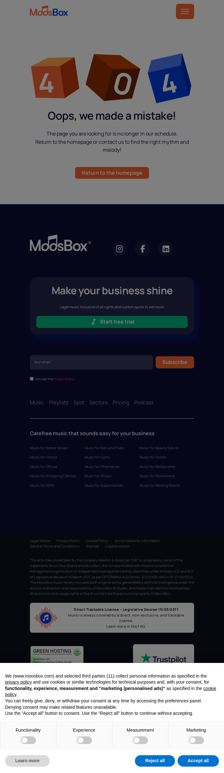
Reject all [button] (154, 760)
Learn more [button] (27, 760)
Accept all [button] (198, 760)
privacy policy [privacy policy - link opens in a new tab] (18, 682)
